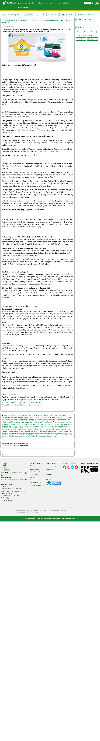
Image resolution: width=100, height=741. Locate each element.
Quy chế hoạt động (39, 723)
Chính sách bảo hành (35, 698)
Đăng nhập (89, 3)
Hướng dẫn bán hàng (35, 687)
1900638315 (8, 713)
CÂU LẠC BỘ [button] (53, 3)
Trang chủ (22, 3)
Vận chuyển (33, 692)
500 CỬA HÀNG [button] (23, 7)
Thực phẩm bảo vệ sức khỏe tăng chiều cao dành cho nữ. (22, 615)
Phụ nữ (19, 14)
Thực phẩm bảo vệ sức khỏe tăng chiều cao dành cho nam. (23, 618)
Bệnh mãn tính (70, 14)
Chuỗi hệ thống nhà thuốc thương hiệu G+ (62, 731)
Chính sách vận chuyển (58, 723)
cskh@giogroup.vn (9, 710)
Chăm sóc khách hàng (36, 695)
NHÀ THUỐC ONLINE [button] (64, 3)
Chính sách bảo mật (22, 723)
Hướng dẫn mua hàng (35, 684)
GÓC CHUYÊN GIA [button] (43, 3)
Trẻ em (41, 14)
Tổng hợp (8, 14)
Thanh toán (33, 690)
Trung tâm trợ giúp (34, 682)
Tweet (4, 667)
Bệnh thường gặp (86, 14)
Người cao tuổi (54, 14)
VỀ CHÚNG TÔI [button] (32, 3)
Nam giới (30, 14)
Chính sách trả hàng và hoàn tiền (27, 725)
